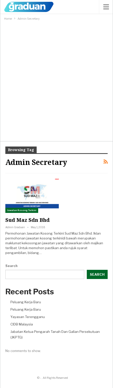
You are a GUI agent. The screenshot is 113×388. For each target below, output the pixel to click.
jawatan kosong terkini (44, 238)
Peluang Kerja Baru (25, 302)
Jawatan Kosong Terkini (21, 210)
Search (11, 266)
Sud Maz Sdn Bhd (27, 219)
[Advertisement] (56, 80)
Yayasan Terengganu (27, 317)
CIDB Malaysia (21, 324)
